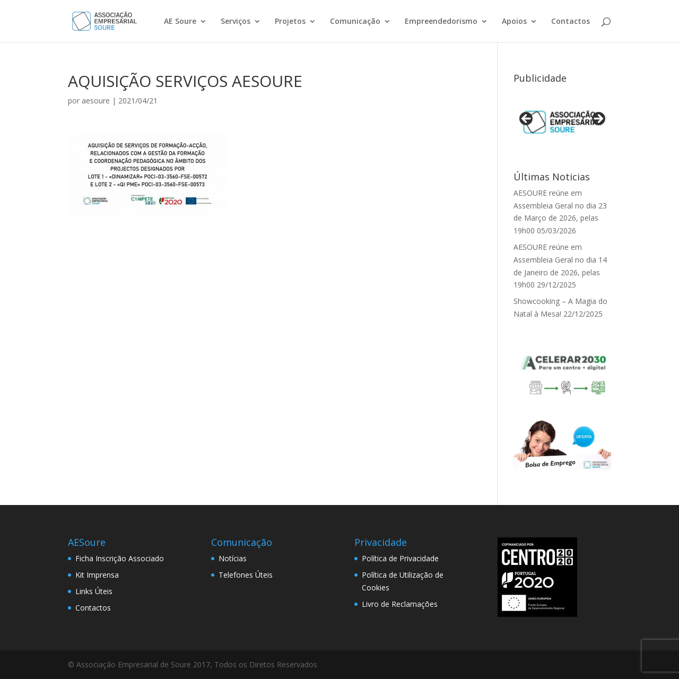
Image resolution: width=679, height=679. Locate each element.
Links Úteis (93, 591)
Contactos (570, 22)
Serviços (235, 22)
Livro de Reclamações (400, 604)
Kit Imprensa (97, 575)
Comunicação (355, 22)
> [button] (598, 119)
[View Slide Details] (562, 122)
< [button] (527, 119)
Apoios (514, 22)
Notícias (233, 558)
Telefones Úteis (246, 575)
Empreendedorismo (441, 22)
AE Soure (180, 22)
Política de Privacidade (400, 558)
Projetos (290, 22)
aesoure (96, 100)
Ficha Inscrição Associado (119, 558)
